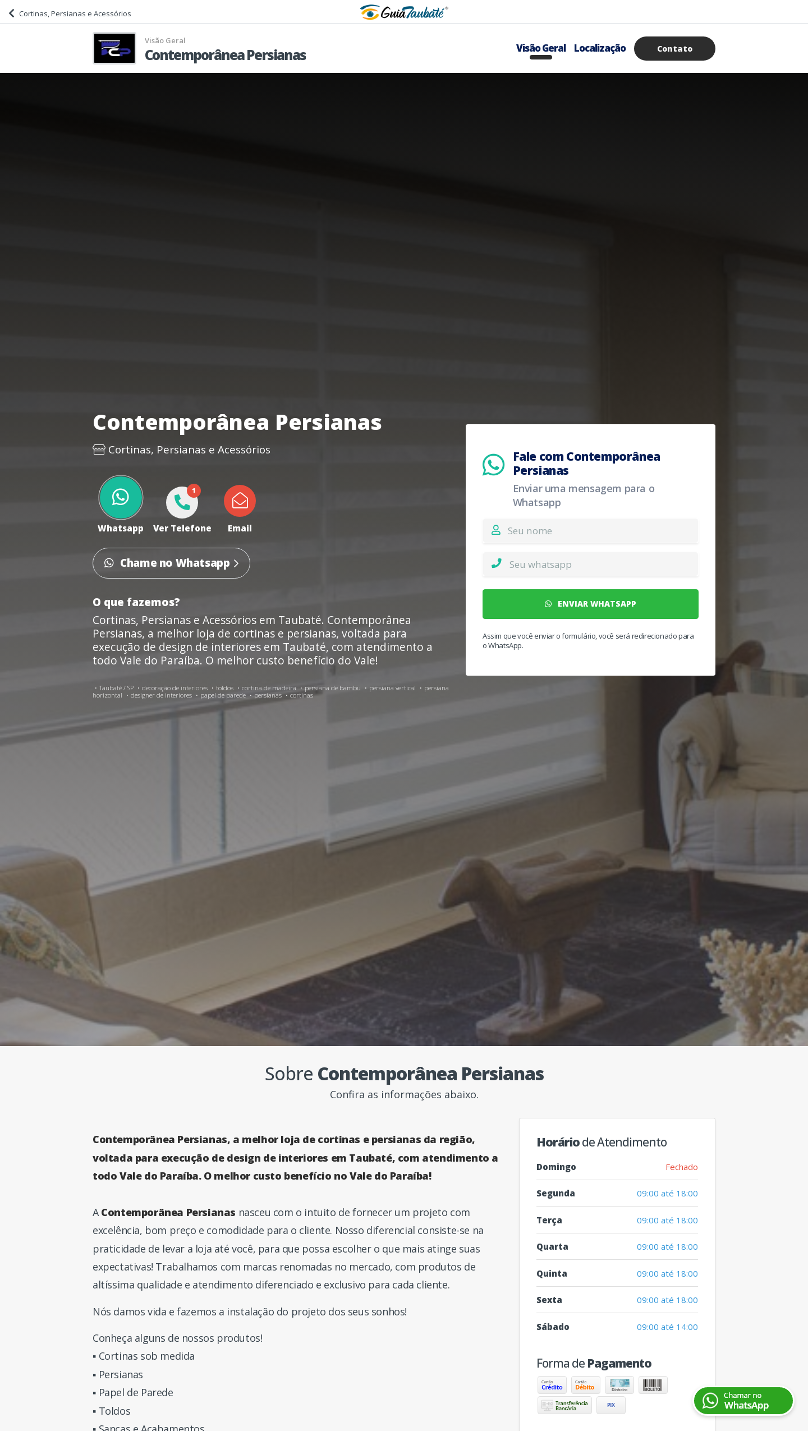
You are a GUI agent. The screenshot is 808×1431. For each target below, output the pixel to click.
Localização (600, 48)
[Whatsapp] (603, 564)
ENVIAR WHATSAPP (591, 603)
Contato (674, 48)
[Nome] (603, 530)
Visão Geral (541, 48)
